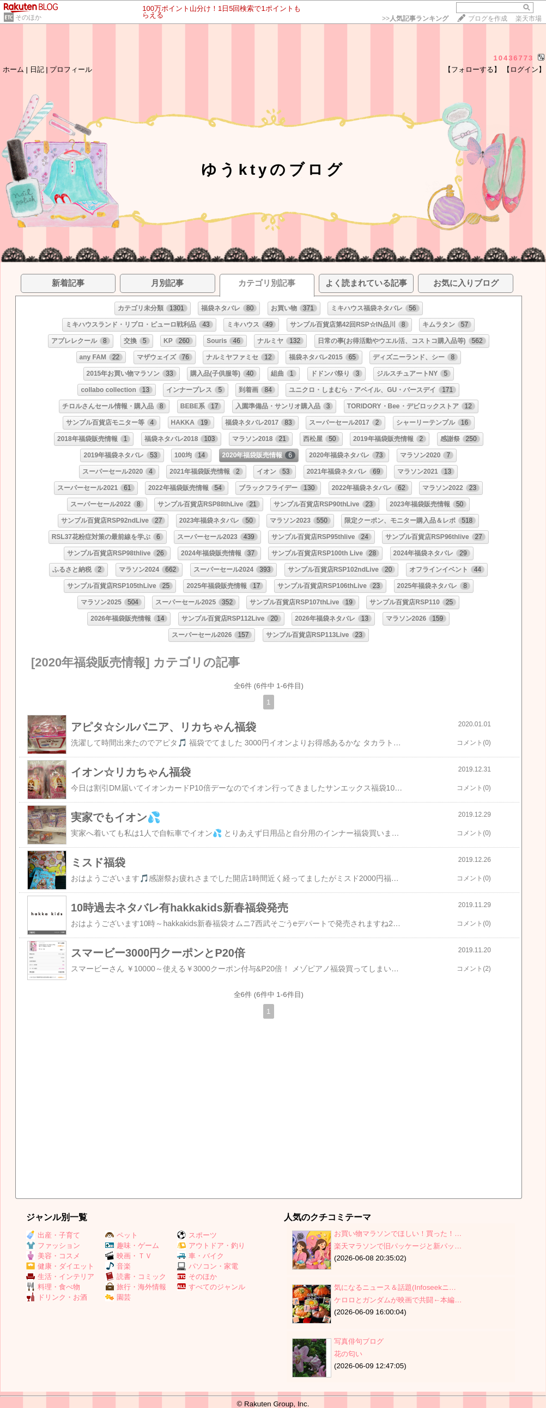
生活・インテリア (60, 1276)
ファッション (53, 1245)
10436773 (513, 58)
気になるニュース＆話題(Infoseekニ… (395, 1287)
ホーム (13, 69)
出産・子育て (53, 1235)
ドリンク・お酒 (56, 1297)
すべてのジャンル (211, 1287)
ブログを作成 (487, 18)
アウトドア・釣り (211, 1245)
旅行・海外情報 (135, 1287)
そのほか (28, 17)
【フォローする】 (472, 69)
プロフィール (71, 69)
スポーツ (197, 1235)
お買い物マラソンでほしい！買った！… (398, 1233)
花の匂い (348, 1354)
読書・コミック (135, 1276)
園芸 (118, 1297)
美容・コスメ (53, 1256)
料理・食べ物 (53, 1287)
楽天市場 (528, 18)
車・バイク (200, 1256)
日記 (37, 69)
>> (415, 18)
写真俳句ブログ (359, 1341)
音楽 (118, 1266)
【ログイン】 (524, 69)
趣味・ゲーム (132, 1245)
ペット (121, 1235)
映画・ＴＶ (128, 1256)
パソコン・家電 (207, 1266)
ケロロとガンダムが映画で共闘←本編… (398, 1300)
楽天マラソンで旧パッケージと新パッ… (398, 1246)
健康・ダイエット (60, 1266)
